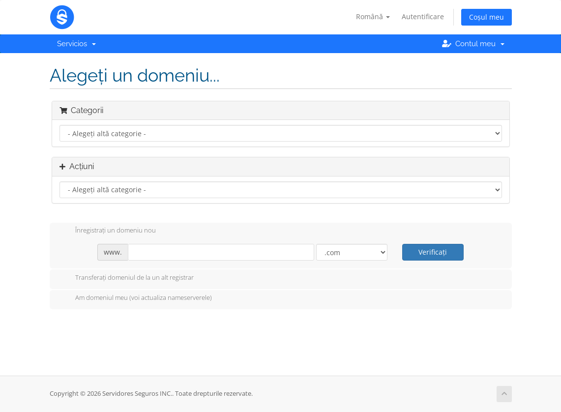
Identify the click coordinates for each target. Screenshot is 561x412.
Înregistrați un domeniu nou (107, 231)
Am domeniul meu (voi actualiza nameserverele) (135, 298)
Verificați (432, 252)
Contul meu (473, 43)
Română (373, 16)
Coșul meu (486, 17)
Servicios (76, 43)
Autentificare (423, 16)
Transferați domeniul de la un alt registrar (126, 278)
